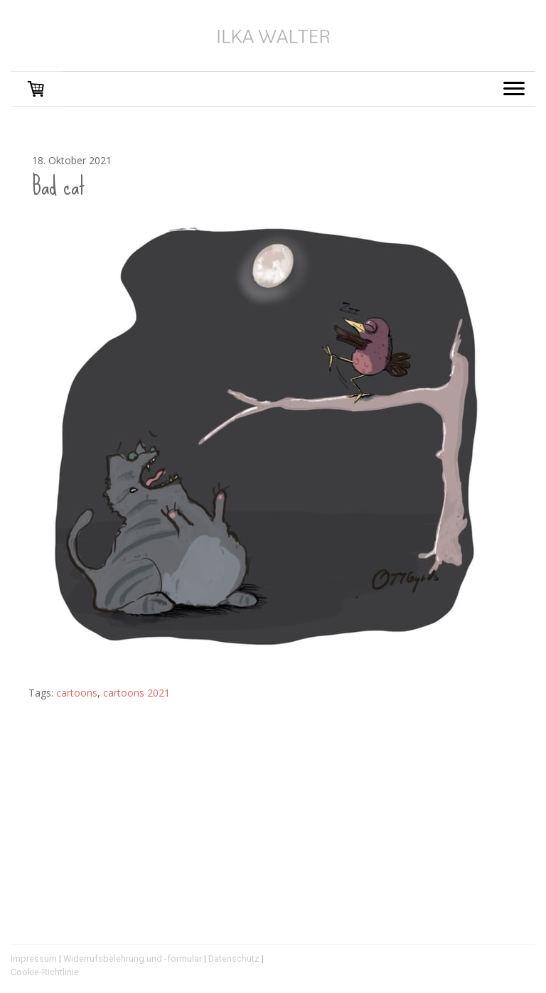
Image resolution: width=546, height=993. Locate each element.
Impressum (34, 958)
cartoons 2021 (136, 692)
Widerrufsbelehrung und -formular (132, 958)
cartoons (76, 692)
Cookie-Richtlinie (45, 972)
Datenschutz (233, 958)
